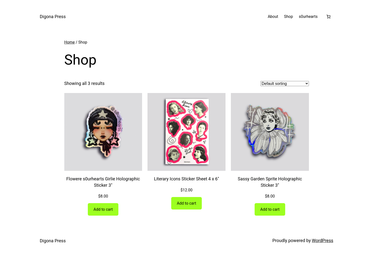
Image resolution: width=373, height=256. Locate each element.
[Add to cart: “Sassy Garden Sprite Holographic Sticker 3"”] (270, 209)
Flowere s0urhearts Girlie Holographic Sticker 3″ (103, 181)
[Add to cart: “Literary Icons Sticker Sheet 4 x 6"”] (186, 203)
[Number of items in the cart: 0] (328, 17)
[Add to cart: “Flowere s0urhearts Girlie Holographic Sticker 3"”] (103, 209)
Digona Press (53, 16)
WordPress (322, 240)
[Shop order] (284, 83)
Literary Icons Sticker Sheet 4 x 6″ (186, 178)
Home (69, 42)
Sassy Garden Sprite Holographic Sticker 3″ (270, 181)
